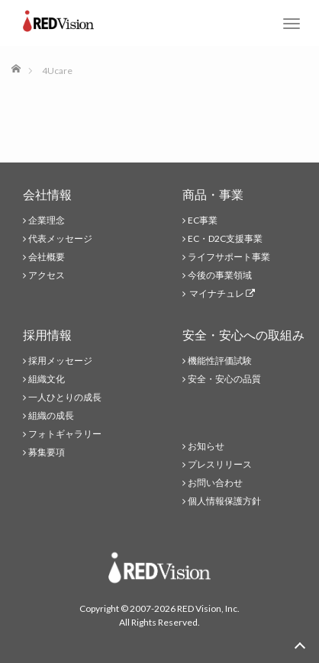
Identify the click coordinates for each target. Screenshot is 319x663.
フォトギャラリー (65, 433)
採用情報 (47, 334)
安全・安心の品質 (224, 379)
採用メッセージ (60, 360)
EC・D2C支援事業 (225, 238)
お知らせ (206, 446)
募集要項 (46, 452)
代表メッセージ (60, 238)
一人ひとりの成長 (65, 397)
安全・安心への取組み (243, 334)
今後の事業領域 (220, 275)
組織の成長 (51, 415)
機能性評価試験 (220, 360)
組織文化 (46, 379)
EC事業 (203, 220)
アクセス (46, 275)
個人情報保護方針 (224, 501)
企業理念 (46, 220)
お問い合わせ (215, 482)
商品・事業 (212, 194)
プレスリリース (220, 464)
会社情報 (47, 194)
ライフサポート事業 (229, 256)
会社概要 (46, 256)
